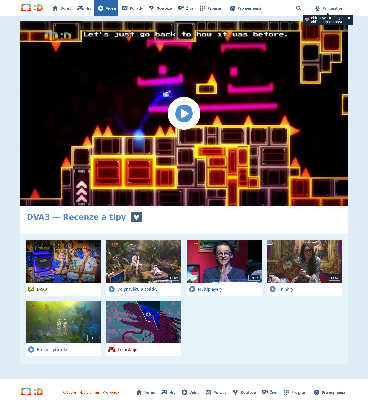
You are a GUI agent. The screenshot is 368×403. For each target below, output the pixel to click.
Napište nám (89, 392)
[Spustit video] (184, 113)
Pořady (132, 8)
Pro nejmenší (245, 8)
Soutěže (160, 8)
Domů (62, 8)
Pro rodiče (111, 392)
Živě (185, 8)
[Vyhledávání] (299, 8)
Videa (106, 8)
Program (211, 8)
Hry (84, 8)
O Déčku (69, 392)
